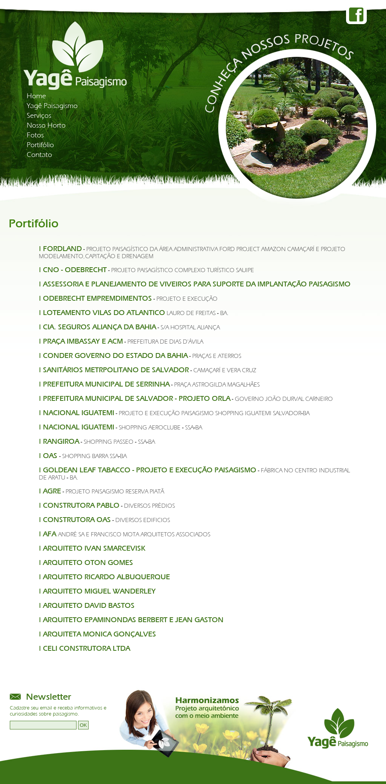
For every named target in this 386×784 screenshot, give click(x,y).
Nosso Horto (46, 125)
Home (36, 96)
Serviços (39, 115)
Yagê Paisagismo (52, 106)
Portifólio (40, 145)
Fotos (35, 135)
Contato (39, 155)
